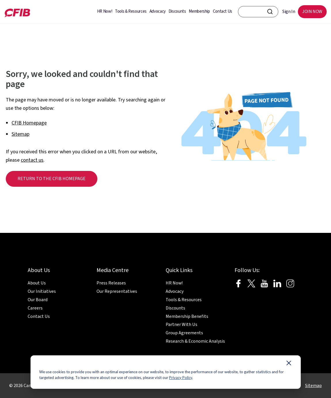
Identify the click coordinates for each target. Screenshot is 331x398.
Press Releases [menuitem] (111, 283)
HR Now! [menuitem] (104, 11)
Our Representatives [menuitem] (117, 291)
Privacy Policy (180, 377)
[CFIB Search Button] (270, 11)
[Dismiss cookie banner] (289, 364)
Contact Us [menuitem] (222, 11)
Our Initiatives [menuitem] (42, 291)
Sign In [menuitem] (288, 11)
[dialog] (166, 372)
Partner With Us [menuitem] (181, 324)
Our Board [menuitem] (38, 300)
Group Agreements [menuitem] (184, 333)
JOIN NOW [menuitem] (312, 11)
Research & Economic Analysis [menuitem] (195, 341)
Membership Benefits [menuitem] (187, 316)
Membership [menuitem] (199, 11)
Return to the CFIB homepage (52, 179)
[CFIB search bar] (258, 11)
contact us (32, 160)
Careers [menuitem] (35, 308)
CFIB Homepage (29, 123)
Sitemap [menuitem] (313, 385)
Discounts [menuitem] (177, 11)
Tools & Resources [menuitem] (131, 11)
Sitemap (20, 134)
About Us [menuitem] (37, 283)
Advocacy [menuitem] (158, 11)
